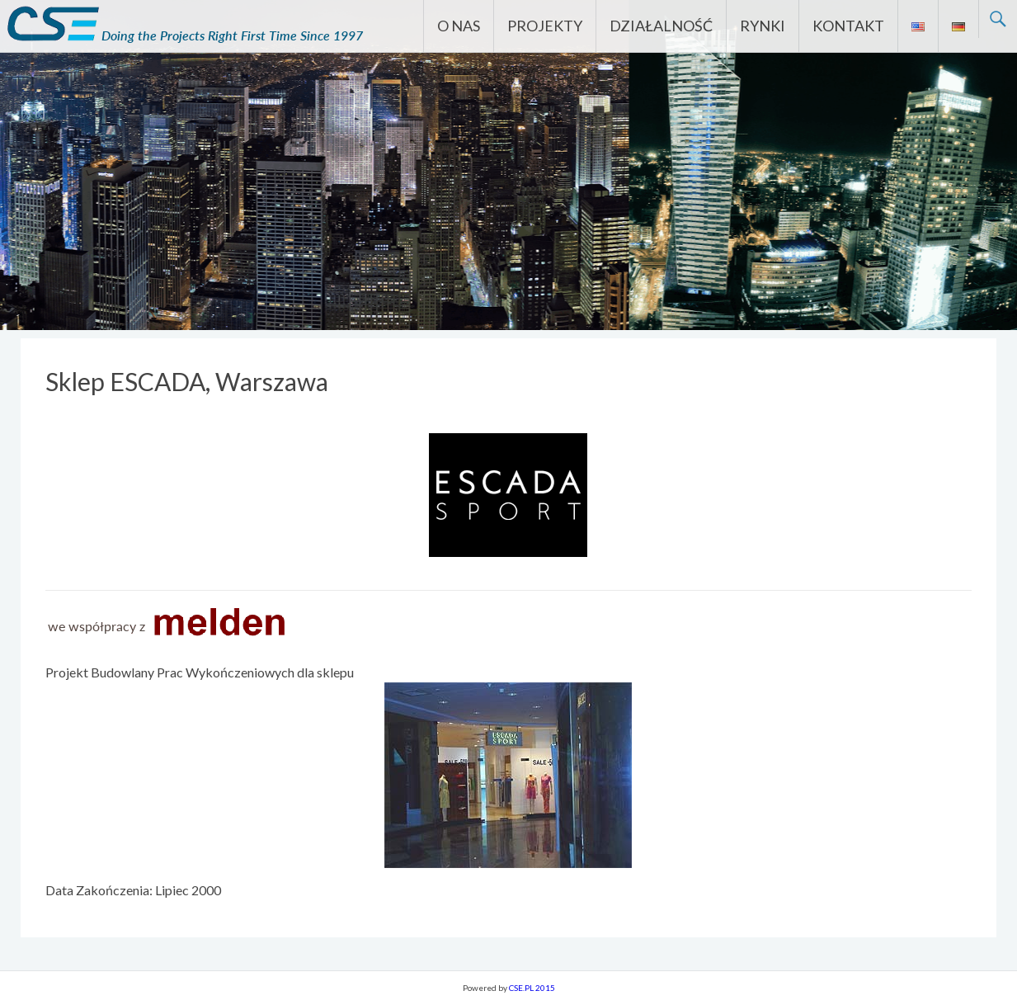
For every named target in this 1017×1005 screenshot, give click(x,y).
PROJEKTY (544, 26)
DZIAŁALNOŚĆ (661, 26)
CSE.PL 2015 (532, 988)
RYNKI (762, 26)
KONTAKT (848, 26)
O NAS (458, 26)
